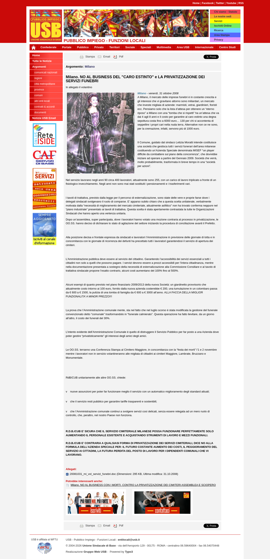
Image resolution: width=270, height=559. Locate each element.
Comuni (38, 95)
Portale (66, 47)
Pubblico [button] (83, 47)
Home (196, 3)
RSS (241, 3)
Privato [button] (99, 47)
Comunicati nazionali (45, 72)
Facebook (208, 3)
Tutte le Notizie (41, 61)
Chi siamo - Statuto (225, 11)
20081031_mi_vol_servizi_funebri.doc (93, 474)
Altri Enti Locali (42, 101)
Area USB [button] (183, 47)
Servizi (218, 21)
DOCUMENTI (40, 112)
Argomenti (39, 66)
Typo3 (129, 551)
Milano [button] (90, 66)
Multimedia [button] (164, 47)
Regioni (38, 78)
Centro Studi (227, 47)
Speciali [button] (146, 47)
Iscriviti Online (223, 25)
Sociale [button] (130, 47)
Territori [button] (114, 47)
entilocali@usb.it (129, 539)
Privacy (218, 39)
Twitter (220, 3)
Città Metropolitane (44, 83)
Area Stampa (222, 35)
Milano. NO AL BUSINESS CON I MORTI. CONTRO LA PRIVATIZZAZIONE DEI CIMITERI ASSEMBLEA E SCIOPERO (143, 485)
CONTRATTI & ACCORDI (44, 106)
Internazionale (204, 47)
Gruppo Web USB (95, 551)
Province (39, 89)
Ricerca (218, 30)
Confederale (48, 47)
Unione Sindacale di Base (99, 545)
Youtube (231, 3)
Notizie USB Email (44, 118)
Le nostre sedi (222, 16)
